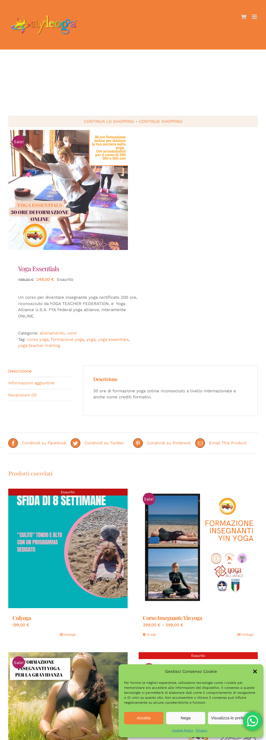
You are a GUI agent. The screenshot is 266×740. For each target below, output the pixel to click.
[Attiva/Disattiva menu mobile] (255, 17)
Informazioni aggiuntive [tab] (31, 382)
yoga (90, 339)
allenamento (52, 333)
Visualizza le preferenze (233, 717)
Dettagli (70, 634)
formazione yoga (67, 339)
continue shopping (160, 121)
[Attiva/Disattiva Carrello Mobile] (243, 17)
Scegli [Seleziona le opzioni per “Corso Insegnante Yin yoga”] (151, 634)
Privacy (201, 730)
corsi (72, 333)
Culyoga (21, 617)
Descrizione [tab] (20, 371)
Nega (186, 717)
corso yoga (37, 339)
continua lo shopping (109, 121)
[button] (255, 671)
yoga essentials (113, 339)
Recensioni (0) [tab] (22, 395)
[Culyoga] (68, 548)
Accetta (143, 717)
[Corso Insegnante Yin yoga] (198, 548)
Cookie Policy (182, 730)
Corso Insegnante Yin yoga (172, 617)
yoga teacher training (39, 345)
